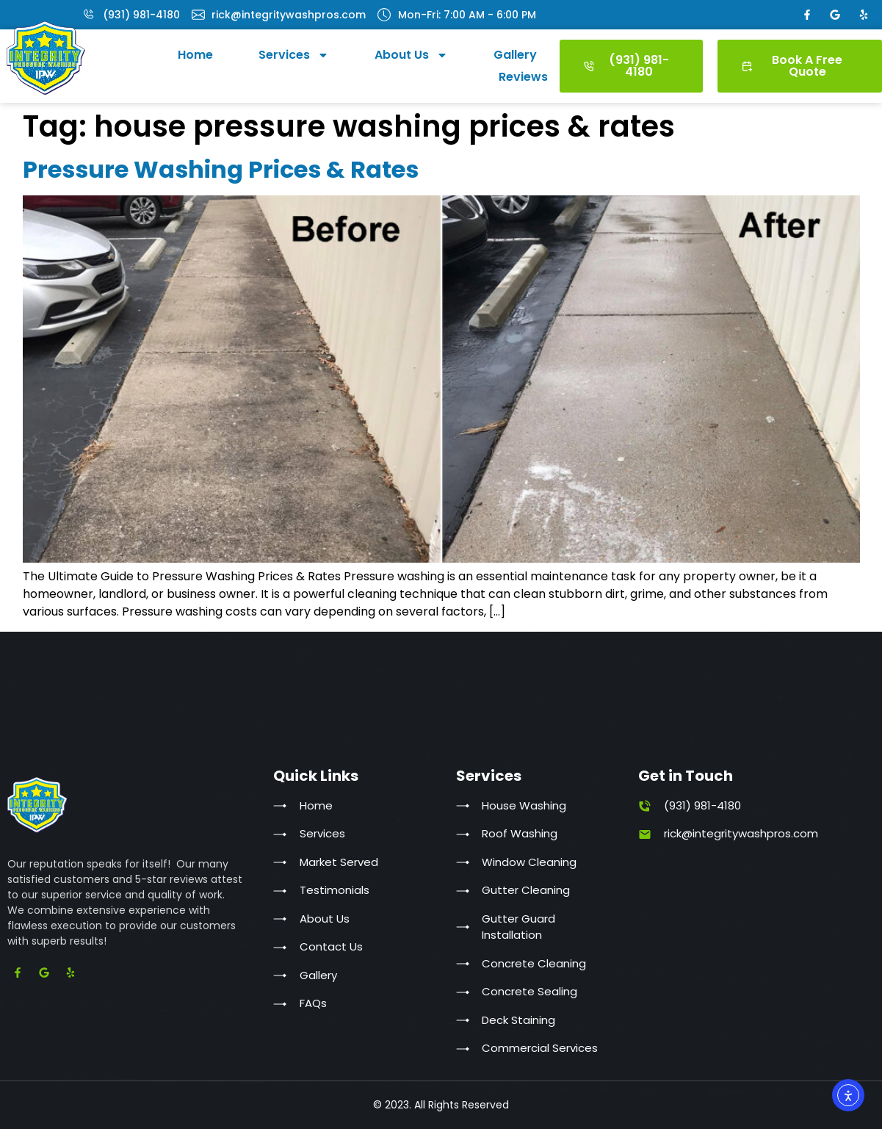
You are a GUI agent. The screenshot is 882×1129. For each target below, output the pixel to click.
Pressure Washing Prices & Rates (221, 169)
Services (294, 55)
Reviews (523, 76)
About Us (411, 55)
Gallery (515, 54)
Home (195, 54)
